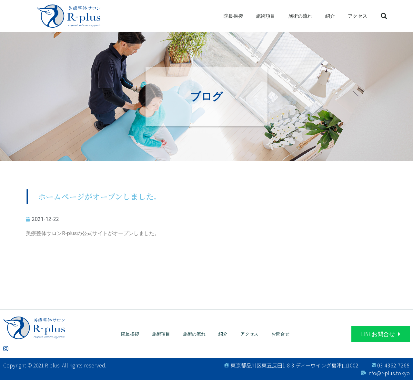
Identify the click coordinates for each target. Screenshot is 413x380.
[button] (380, 334)
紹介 (330, 16)
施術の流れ (300, 16)
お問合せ (280, 334)
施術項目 (265, 16)
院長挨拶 (233, 16)
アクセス (357, 16)
